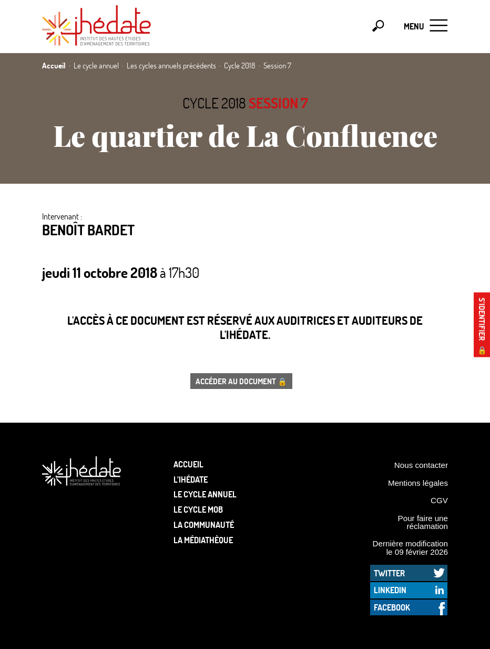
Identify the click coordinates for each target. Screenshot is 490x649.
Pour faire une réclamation (423, 522)
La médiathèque (203, 539)
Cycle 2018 (214, 103)
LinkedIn (390, 589)
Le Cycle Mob (198, 509)
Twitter (389, 572)
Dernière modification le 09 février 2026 (410, 547)
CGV (439, 500)
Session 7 (278, 103)
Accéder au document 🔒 (241, 381)
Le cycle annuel (205, 494)
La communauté (203, 524)
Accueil (188, 464)
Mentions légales (418, 482)
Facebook (392, 607)
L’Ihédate (190, 479)
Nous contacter (421, 465)
